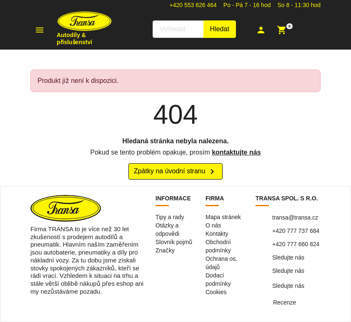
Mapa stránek (223, 217)
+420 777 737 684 (295, 230)
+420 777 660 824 (295, 244)
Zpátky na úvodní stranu (175, 172)
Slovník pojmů (173, 242)
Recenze (284, 302)
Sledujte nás (288, 257)
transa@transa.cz (295, 217)
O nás (213, 225)
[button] (262, 29)
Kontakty (217, 233)
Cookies (216, 292)
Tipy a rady (169, 217)
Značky (165, 250)
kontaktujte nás (236, 152)
